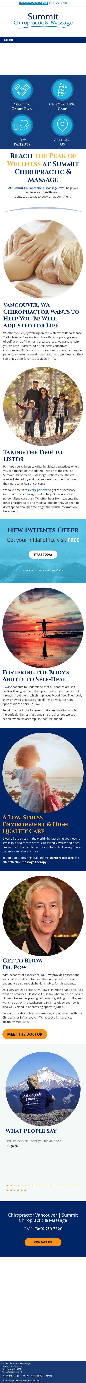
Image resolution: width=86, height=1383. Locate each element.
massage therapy (34, 862)
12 (46, 1185)
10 (39, 1185)
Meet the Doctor (24, 1034)
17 (63, 1185)
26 (21, 1190)
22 (7, 1190)
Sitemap (48, 1375)
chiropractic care (61, 858)
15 (56, 1185)
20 (74, 1185)
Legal (17, 1375)
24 (14, 1190)
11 (42, 1185)
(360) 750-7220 (58, 3)
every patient (38, 490)
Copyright (7, 1375)
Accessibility (36, 1375)
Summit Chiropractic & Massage (35, 188)
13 (49, 1185)
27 (25, 1190)
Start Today (43, 555)
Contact (62, 131)
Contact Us (43, 1242)
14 (53, 1185)
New (21, 131)
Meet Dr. (21, 95)
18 (67, 1185)
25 (18, 1190)
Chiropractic (62, 95)
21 (77, 1185)
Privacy (25, 1375)
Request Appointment (34, 3)
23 (11, 1190)
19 (70, 1185)
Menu (8, 40)
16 (60, 1185)
